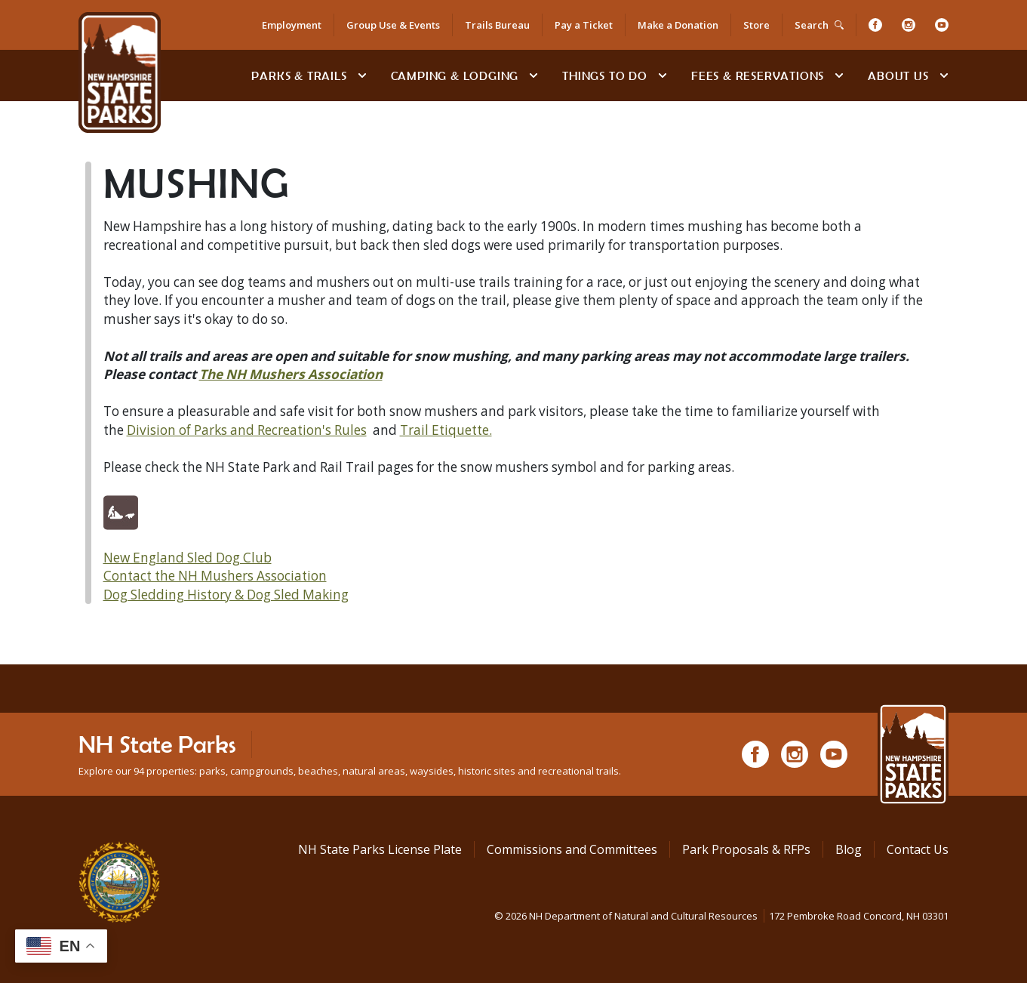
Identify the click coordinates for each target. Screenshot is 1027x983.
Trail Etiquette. (446, 430)
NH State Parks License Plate (380, 849)
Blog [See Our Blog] (848, 849)
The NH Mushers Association (291, 374)
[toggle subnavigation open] (362, 75)
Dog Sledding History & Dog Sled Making (226, 594)
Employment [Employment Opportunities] (291, 25)
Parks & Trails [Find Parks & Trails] (298, 75)
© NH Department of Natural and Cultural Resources (721, 916)
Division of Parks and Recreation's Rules (247, 430)
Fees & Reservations (757, 75)
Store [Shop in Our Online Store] (756, 25)
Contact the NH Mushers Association (215, 575)
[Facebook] (875, 25)
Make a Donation (678, 25)
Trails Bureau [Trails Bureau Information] (497, 25)
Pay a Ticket (584, 25)
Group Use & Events (393, 25)
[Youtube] (942, 25)
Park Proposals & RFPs (746, 849)
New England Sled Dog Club (187, 557)
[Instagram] (908, 25)
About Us (898, 75)
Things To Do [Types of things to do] (604, 75)
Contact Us (918, 849)
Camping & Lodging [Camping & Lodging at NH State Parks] (455, 75)
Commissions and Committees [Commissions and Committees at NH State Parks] (572, 849)
